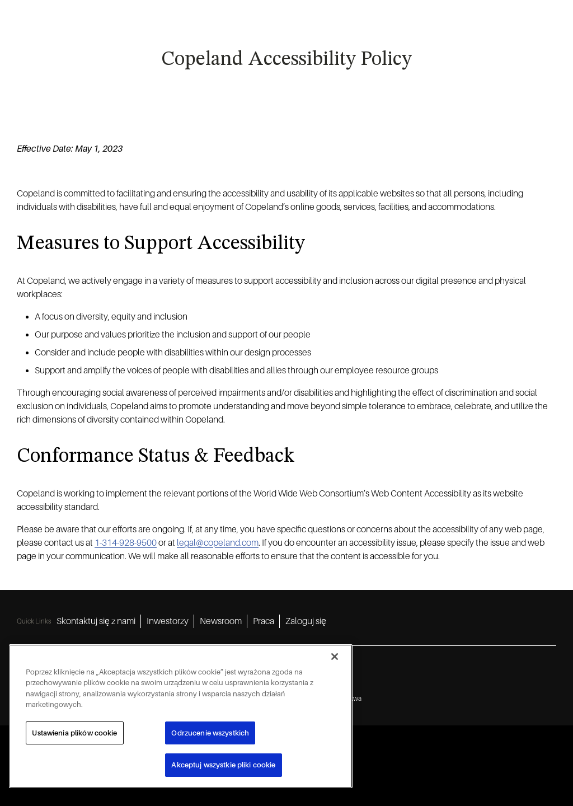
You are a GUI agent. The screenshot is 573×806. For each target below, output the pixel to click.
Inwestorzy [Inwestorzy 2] (168, 621)
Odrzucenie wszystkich (210, 733)
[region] (181, 716)
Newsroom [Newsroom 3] (221, 621)
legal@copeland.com (218, 543)
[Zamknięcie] (334, 656)
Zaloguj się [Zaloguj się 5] (305, 621)
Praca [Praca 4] (263, 621)
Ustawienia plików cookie (74, 733)
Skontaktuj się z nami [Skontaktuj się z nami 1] (96, 621)
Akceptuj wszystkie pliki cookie (223, 765)
